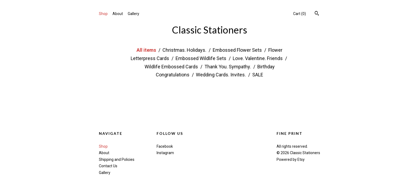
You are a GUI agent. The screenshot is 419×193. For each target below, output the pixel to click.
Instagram (165, 153)
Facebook (165, 146)
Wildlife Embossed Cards (172, 66)
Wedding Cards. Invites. (221, 74)
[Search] (317, 14)
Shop (103, 14)
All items (147, 50)
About (117, 14)
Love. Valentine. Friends (258, 58)
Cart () (299, 14)
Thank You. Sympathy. (228, 66)
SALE (257, 74)
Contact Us (108, 166)
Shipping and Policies (116, 159)
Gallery (133, 14)
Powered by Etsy (291, 159)
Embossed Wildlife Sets (201, 58)
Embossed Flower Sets (238, 50)
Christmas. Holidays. (184, 50)
